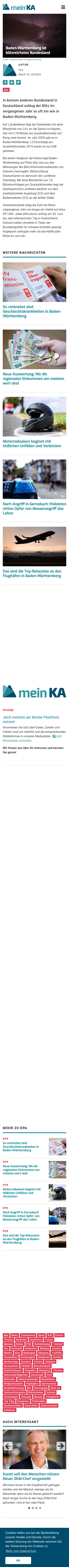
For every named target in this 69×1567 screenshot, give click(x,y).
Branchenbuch (42, 1366)
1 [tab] (29, 1508)
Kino (17, 1352)
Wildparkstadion (13, 1383)
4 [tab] (40, 1508)
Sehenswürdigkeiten (16, 1374)
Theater (57, 1370)
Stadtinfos (36, 1339)
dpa (20, 69)
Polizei (49, 1339)
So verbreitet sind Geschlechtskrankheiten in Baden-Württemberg (32, 311)
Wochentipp (11, 1361)
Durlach (50, 1392)
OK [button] (18, 1560)
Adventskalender (28, 1379)
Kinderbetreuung (14, 1388)
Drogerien (23, 1401)
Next (60, 1446)
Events (59, 1335)
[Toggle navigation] (63, 7)
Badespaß (29, 1352)
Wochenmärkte (13, 1405)
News (14, 1335)
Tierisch (58, 1344)
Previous (8, 1446)
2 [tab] (33, 1508)
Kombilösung (42, 1344)
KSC (50, 1335)
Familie (57, 1357)
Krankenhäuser (13, 1370)
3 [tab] (36, 1508)
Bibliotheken (35, 1392)
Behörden (9, 1379)
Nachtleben (48, 1379)
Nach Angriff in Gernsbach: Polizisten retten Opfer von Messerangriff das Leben (34, 509)
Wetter (8, 1352)
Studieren (44, 1357)
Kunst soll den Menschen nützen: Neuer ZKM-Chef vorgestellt (31, 1476)
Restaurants (11, 1366)
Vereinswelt (11, 1396)
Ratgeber (30, 1370)
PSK (28, 1344)
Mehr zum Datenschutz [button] (21, 1551)
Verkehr (26, 1366)
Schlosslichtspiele (14, 1392)
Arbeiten (50, 1361)
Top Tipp (9, 1401)
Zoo (6, 1348)
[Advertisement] (34, 633)
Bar (29, 1388)
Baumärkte (31, 1405)
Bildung (44, 1348)
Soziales (26, 1361)
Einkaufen (31, 1348)
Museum (43, 1352)
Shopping (44, 1370)
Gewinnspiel (28, 1357)
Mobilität (21, 1339)
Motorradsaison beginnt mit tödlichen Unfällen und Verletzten (32, 443)
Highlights (32, 1383)
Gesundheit (10, 1357)
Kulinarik (16, 1348)
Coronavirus (28, 1335)
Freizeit (8, 1339)
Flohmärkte (38, 1401)
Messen (8, 1344)
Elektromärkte (49, 1405)
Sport (41, 1335)
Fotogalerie (52, 1396)
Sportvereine (48, 1383)
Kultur (19, 1344)
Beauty (38, 1396)
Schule (38, 1361)
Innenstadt (37, 1374)
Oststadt (26, 1396)
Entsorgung (40, 1388)
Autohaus (9, 1410)
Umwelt (56, 1348)
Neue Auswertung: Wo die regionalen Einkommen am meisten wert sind (33, 379)
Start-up (55, 1388)
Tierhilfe (57, 1352)
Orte (49, 1374)
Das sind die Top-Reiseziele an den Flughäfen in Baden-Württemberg (32, 573)
